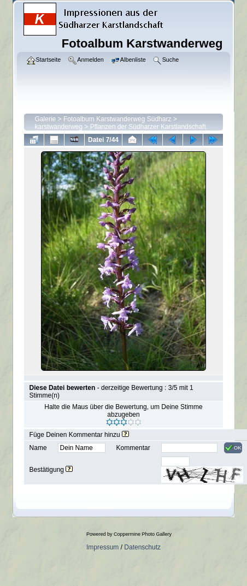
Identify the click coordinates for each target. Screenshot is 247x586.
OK (233, 447)
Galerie (45, 119)
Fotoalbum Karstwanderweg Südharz (117, 119)
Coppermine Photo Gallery (143, 534)
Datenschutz (142, 547)
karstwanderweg (59, 127)
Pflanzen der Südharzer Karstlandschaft (148, 127)
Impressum (102, 547)
